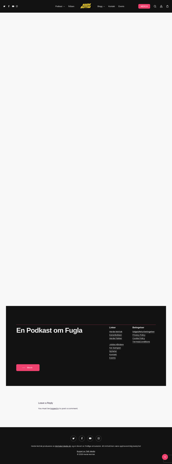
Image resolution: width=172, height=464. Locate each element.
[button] (27, 368)
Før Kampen (90, 25)
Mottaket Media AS (63, 446)
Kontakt (113, 354)
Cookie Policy (138, 338)
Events (112, 357)
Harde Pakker (115, 338)
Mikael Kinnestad (89, 39)
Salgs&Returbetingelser (143, 331)
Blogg (78, 25)
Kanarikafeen (115, 335)
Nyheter (113, 351)
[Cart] (167, 6)
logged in (54, 408)
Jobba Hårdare (116, 344)
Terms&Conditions (141, 341)
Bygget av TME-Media (86, 451)
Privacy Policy (138, 335)
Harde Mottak (115, 331)
